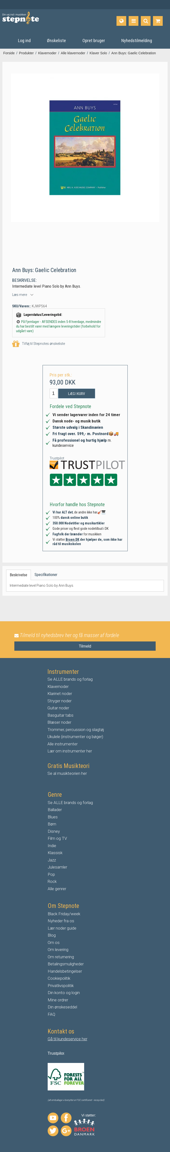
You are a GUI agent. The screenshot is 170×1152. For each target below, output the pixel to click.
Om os (54, 942)
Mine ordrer (58, 999)
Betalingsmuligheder (66, 963)
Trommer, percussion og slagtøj (75, 729)
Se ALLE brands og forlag (70, 679)
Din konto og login (64, 992)
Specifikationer (46, 574)
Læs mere (19, 295)
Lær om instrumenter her (69, 751)
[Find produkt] (146, 21)
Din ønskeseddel (62, 1007)
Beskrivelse (18, 575)
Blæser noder (59, 722)
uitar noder (59, 707)
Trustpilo (55, 1053)
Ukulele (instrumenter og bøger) (75, 736)
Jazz (52, 860)
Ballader (55, 809)
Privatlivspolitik (61, 985)
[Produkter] (133, 21)
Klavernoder (58, 686)
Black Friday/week (64, 913)
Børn (52, 824)
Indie (52, 845)
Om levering (58, 949)
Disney (54, 831)
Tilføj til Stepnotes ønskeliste (38, 344)
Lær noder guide (62, 928)
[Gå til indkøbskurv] (158, 21)
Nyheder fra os (61, 920)
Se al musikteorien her (67, 773)
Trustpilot (57, 458)
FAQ (51, 1014)
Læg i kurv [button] (76, 394)
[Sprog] (121, 21)
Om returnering (61, 956)
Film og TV (57, 838)
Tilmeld (85, 646)
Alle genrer (57, 888)
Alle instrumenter (62, 743)
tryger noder (61, 700)
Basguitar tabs (60, 715)
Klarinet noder (59, 693)
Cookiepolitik (59, 978)
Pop (51, 874)
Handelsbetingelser (65, 971)
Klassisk (55, 852)
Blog (52, 935)
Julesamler (57, 867)
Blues (53, 816)
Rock (52, 881)
